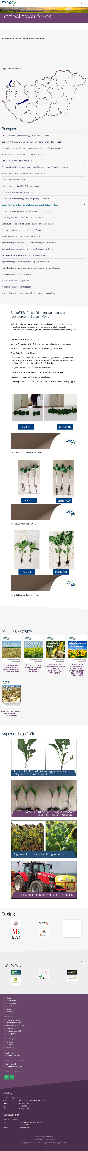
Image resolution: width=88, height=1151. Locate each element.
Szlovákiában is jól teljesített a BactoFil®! (17, 192)
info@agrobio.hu (24, 1109)
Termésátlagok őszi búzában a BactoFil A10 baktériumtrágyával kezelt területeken (33, 148)
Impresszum (50, 1139)
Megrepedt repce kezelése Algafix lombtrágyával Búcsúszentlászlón (28, 249)
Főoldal (8, 998)
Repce (8, 1050)
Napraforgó (10, 1045)
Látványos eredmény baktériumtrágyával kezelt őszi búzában (25, 136)
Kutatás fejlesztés (12, 1003)
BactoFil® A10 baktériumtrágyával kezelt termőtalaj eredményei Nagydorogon (32, 142)
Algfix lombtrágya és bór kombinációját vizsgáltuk (21, 236)
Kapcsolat (10, 1012)
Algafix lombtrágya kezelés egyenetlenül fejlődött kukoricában (25, 262)
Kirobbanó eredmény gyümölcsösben (16, 287)
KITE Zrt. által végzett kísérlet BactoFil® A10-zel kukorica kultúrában (28, 293)
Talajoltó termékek (13, 1020)
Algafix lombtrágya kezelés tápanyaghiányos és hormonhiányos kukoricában (31, 268)
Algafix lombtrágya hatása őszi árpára (16, 274)
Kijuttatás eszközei (13, 1056)
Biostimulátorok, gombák (15, 1025)
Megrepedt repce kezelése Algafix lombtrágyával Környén (24, 255)
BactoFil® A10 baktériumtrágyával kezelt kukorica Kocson (24, 173)
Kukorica (9, 1042)
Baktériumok (11, 1001)
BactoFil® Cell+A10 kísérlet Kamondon (17, 161)
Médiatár (9, 1006)
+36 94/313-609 (24, 1103)
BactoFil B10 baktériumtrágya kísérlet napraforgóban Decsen (25, 199)
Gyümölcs (10, 1053)
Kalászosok (10, 1047)
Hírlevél (8, 1009)
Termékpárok (11, 1034)
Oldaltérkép (37, 1139)
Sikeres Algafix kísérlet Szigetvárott (15, 280)
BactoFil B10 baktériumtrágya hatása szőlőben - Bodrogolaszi (26, 211)
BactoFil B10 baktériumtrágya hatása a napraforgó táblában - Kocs (30, 205)
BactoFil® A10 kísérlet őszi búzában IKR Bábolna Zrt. (22, 154)
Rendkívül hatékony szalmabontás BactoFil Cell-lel (21, 230)
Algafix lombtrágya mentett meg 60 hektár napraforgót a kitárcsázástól (29, 243)
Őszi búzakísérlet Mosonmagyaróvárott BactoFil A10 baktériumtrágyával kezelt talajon (35, 167)
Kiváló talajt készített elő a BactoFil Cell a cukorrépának (23, 217)
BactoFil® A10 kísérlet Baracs (13, 180)
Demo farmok (11, 1064)
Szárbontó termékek (14, 1023)
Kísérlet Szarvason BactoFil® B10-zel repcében (20, 186)
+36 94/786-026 (24, 1106)
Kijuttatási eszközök (13, 1031)
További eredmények (14, 1067)
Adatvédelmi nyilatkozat (44, 1136)
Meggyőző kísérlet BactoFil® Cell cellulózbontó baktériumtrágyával (28, 224)
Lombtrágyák (11, 1028)
